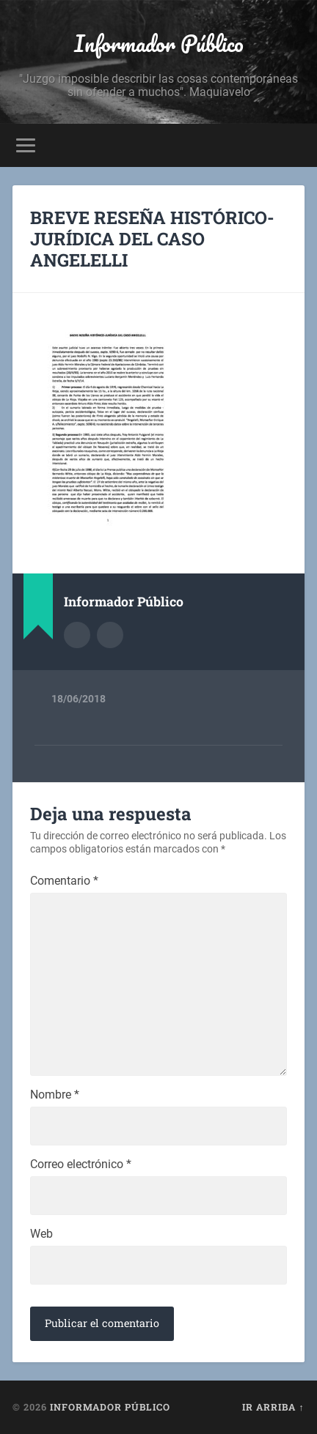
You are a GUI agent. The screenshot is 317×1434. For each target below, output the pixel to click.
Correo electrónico (80, 1164)
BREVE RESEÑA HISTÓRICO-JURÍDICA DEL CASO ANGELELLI (152, 239)
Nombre (54, 1095)
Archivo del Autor (77, 635)
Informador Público (159, 44)
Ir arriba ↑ (273, 1407)
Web (41, 1234)
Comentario (64, 881)
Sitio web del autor (110, 635)
